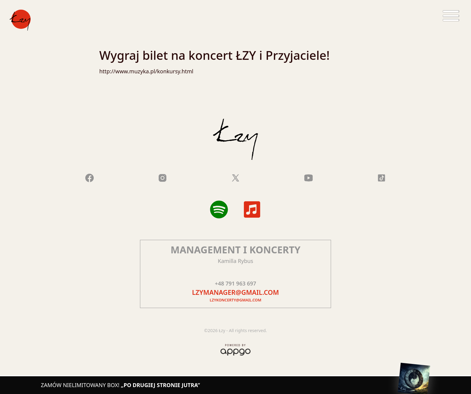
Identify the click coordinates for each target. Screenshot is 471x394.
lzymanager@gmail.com (235, 292)
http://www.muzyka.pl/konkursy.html (146, 71)
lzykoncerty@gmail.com (235, 300)
